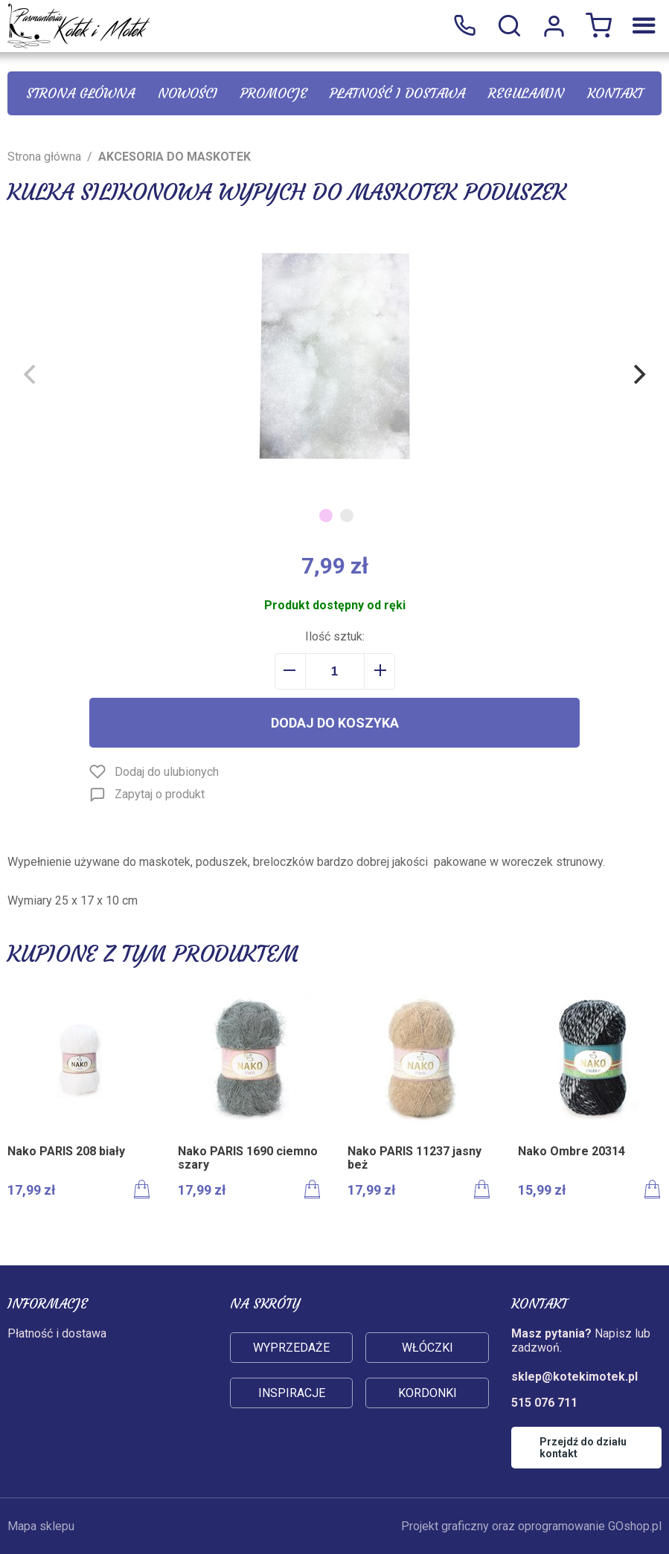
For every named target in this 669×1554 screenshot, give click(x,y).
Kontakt (615, 93)
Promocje (273, 93)
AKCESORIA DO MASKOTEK (174, 157)
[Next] (637, 374)
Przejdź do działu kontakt (583, 1448)
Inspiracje (291, 1393)
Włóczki (427, 1348)
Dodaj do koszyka (335, 723)
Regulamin (526, 93)
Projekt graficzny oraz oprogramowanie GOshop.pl (531, 1526)
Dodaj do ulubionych (167, 772)
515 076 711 (464, 26)
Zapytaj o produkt (160, 794)
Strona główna (80, 93)
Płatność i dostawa (397, 93)
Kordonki (427, 1393)
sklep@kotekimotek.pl (574, 1377)
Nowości (187, 93)
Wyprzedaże (291, 1348)
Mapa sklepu (40, 1526)
